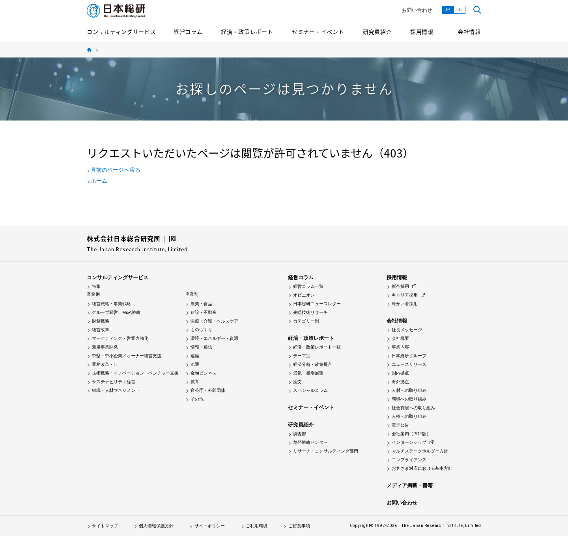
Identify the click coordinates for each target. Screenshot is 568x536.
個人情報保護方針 (156, 525)
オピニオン (304, 295)
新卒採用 (400, 286)
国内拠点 (400, 373)
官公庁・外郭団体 (208, 390)
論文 (297, 381)
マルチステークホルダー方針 (420, 451)
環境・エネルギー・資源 (214, 338)
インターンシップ (409, 442)
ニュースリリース (409, 364)
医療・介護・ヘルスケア (214, 321)
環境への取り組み (409, 399)
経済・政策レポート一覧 (317, 347)
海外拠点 (400, 381)
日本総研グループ (409, 355)
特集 (96, 286)
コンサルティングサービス (121, 31)
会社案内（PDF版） (411, 433)
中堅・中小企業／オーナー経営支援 (126, 355)
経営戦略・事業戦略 (111, 303)
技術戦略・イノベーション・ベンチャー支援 (135, 373)
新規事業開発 (105, 347)
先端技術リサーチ (310, 312)
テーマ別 (301, 355)
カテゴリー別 (306, 321)
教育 (195, 381)
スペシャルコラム (310, 390)
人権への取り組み (409, 416)
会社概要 (400, 338)
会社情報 (469, 31)
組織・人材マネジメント (116, 390)
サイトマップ (105, 525)
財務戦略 (100, 321)
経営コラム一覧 (308, 286)
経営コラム (188, 31)
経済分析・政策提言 (312, 364)
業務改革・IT (105, 364)
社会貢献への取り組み (413, 407)
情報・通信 (201, 347)
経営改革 (100, 329)
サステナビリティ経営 (113, 381)
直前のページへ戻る (115, 170)
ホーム (99, 181)
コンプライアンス (409, 459)
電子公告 (400, 425)
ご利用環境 (256, 525)
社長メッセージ (407, 329)
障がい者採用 (405, 303)
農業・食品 (201, 303)
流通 (195, 364)
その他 (197, 399)
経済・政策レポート (247, 31)
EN (459, 9)
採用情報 (421, 31)
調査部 (299, 433)
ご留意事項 (299, 525)
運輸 (195, 355)
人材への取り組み (409, 390)
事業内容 (400, 347)
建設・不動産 (204, 312)
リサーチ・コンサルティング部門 (325, 451)
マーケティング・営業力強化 (120, 338)
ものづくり (201, 329)
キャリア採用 (405, 295)
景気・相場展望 (308, 373)
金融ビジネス (204, 373)
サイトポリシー (209, 525)
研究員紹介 (377, 31)
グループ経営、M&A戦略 (116, 312)
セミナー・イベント (318, 31)
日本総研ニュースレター (317, 303)
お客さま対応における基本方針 (422, 468)
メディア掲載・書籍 (410, 485)
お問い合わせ (417, 10)
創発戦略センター (310, 442)
